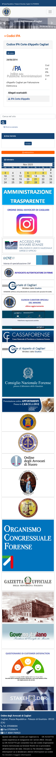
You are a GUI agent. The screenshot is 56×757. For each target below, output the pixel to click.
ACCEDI (28, 144)
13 (28, 176)
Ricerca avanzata (11, 127)
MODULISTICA (28, 152)
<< (2, 164)
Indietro (10, 53)
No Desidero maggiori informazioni (16, 755)
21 (35, 179)
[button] (4, 23)
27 (28, 182)
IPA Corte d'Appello (19, 99)
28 (35, 182)
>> (53, 164)
